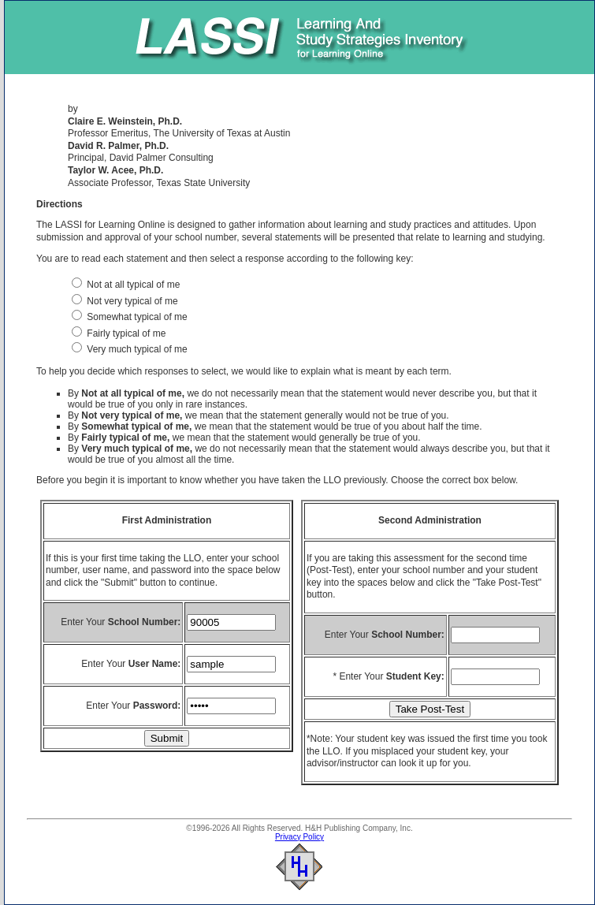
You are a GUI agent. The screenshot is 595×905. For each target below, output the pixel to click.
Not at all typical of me (126, 284)
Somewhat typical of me (130, 316)
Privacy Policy (299, 836)
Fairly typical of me (118, 333)
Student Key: (415, 676)
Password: (157, 705)
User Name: (154, 663)
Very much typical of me (130, 349)
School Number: (144, 622)
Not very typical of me (125, 301)
